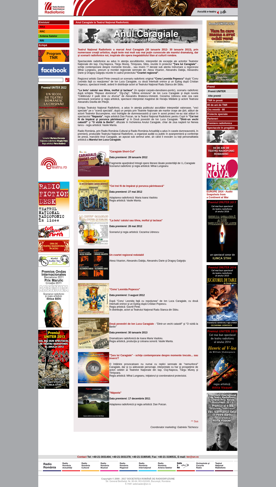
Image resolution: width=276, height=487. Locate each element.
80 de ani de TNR (217, 105)
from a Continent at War (218, 196)
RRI (42, 40)
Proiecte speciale (217, 114)
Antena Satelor (48, 36)
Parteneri (212, 118)
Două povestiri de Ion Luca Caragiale (131, 323)
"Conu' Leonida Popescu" (124, 289)
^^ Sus (194, 421)
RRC (42, 31)
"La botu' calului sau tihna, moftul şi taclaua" (136, 220)
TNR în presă (215, 100)
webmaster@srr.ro (142, 484)
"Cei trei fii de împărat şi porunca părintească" (136, 186)
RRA (42, 27)
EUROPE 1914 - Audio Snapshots (222, 192)
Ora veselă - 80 (216, 109)
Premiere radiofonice (219, 123)
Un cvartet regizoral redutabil (126, 254)
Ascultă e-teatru (206, 11)
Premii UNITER (217, 91)
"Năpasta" (115, 392)
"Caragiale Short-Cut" (122, 151)
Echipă (43, 45)
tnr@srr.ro (193, 456)
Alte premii (214, 95)
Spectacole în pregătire (221, 127)
